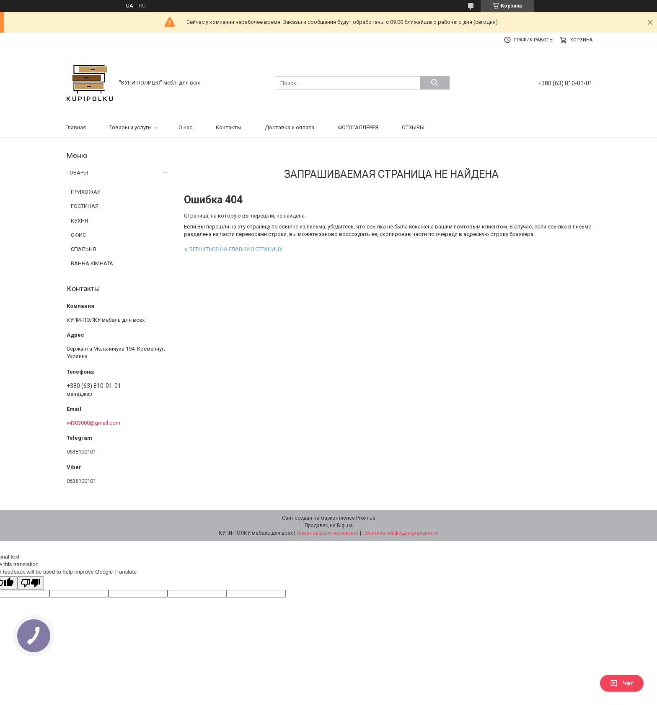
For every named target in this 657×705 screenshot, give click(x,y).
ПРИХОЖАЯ (86, 192)
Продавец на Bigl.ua (329, 525)
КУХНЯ (79, 221)
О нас (185, 127)
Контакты (228, 127)
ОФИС (78, 235)
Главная (75, 127)
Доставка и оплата (289, 127)
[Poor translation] (30, 583)
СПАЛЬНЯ (83, 249)
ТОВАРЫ (77, 172)
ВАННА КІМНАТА (92, 263)
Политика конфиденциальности (400, 533)
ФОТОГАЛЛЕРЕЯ (358, 127)
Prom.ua (365, 518)
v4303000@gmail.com (93, 423)
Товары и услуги (130, 127)
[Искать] (435, 83)
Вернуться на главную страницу (235, 249)
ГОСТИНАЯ (84, 206)
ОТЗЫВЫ (413, 127)
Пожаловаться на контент (328, 533)
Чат (622, 683)
